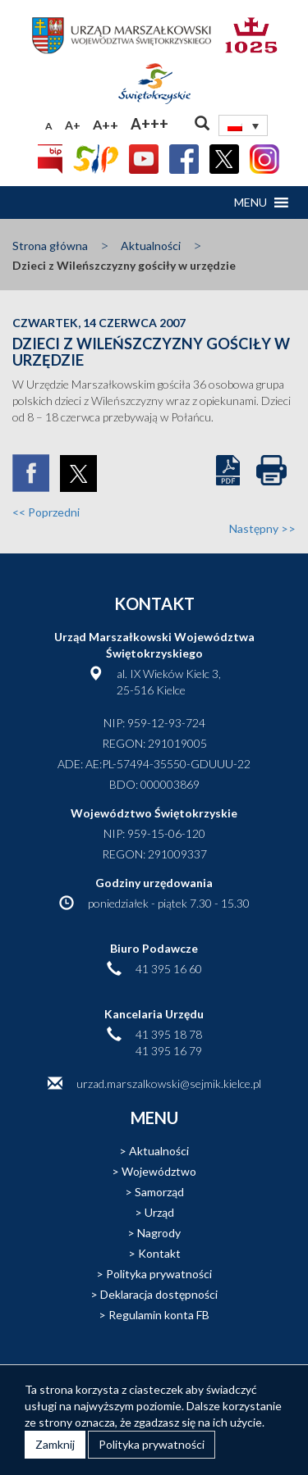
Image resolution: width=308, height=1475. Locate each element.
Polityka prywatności (159, 1274)
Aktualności (151, 246)
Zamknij (55, 1444)
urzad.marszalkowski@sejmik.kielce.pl (168, 1083)
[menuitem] (243, 125)
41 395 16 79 (169, 1051)
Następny (262, 528)
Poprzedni (46, 512)
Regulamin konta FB (158, 1315)
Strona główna (50, 246)
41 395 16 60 (169, 969)
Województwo (159, 1171)
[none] (243, 125)
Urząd (159, 1212)
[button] (250, 202)
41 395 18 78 (169, 1034)
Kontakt (159, 1253)
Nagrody (159, 1233)
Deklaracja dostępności (159, 1294)
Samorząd (159, 1192)
